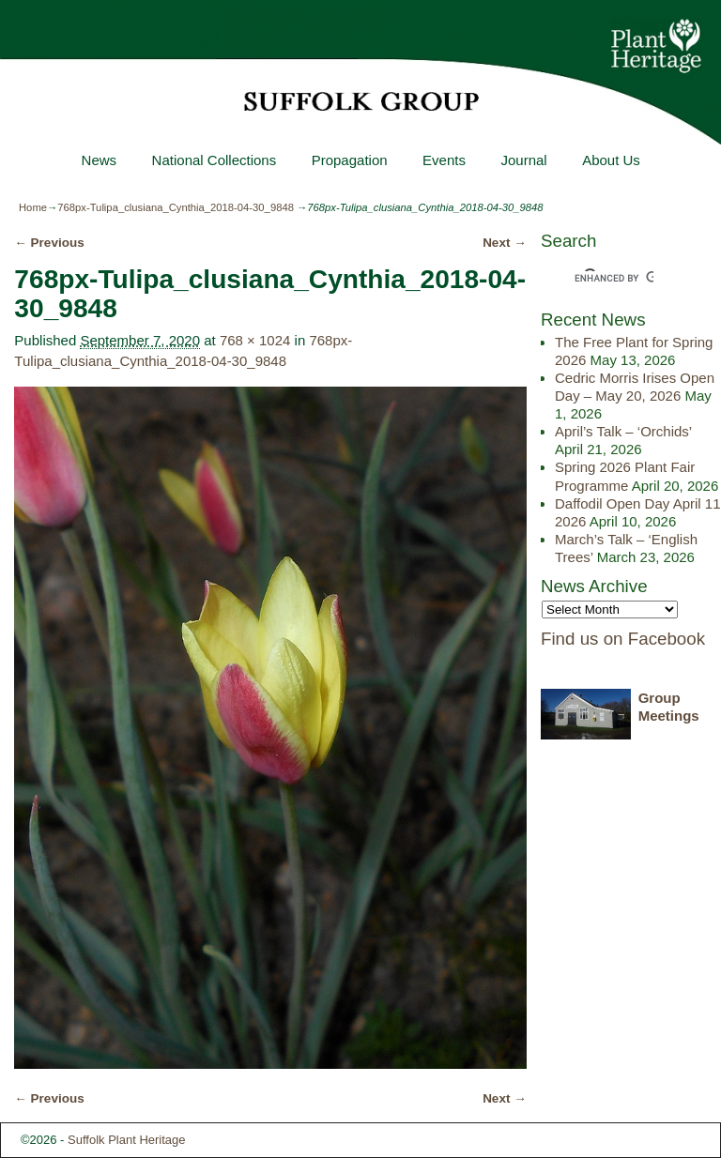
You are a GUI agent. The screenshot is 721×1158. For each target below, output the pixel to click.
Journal (523, 160)
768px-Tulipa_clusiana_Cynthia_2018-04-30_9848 (175, 207)
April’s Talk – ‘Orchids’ (623, 431)
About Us (611, 160)
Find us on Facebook (623, 638)
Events (444, 160)
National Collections (213, 160)
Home (33, 207)
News (98, 160)
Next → (505, 243)
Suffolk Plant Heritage (127, 1140)
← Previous (49, 243)
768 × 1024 (255, 340)
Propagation (349, 160)
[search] (614, 278)
